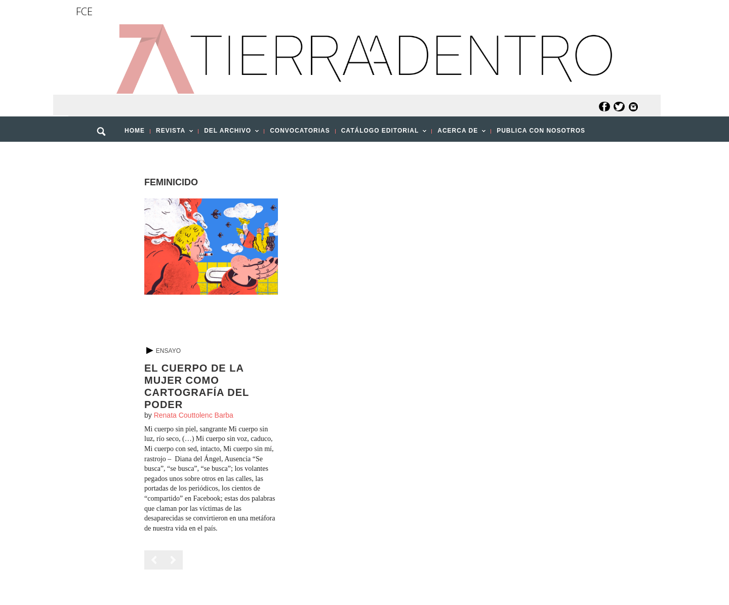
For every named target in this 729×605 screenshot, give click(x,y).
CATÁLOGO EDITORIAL (381, 133)
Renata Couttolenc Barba (193, 415)
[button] (105, 153)
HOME (135, 130)
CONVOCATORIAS (300, 130)
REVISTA (171, 133)
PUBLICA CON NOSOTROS (541, 130)
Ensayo (168, 350)
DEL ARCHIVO (228, 133)
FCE (84, 11)
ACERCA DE (458, 133)
